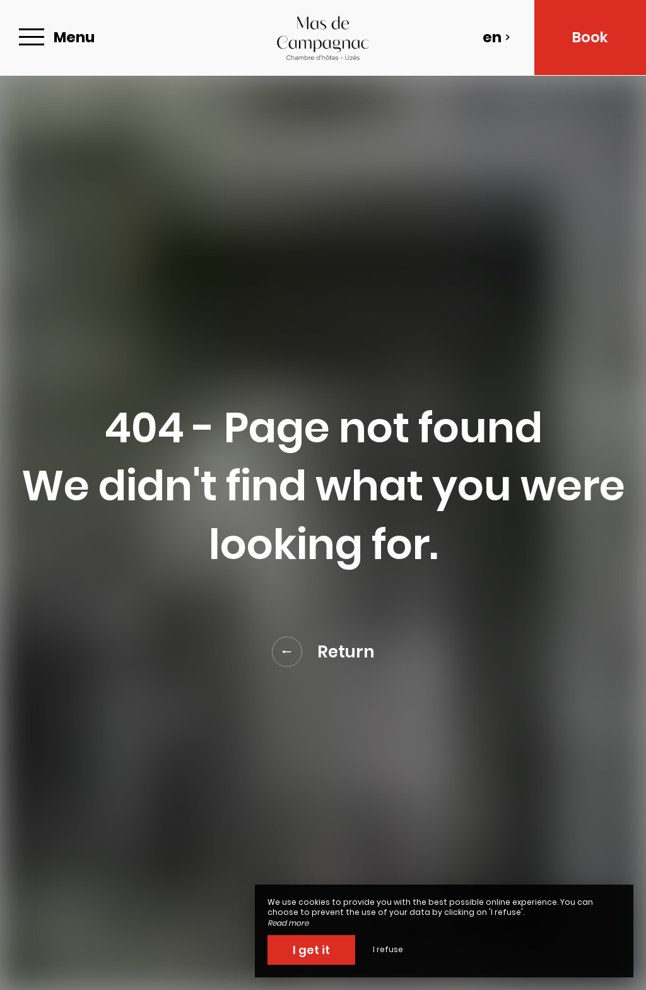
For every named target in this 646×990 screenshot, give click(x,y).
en (496, 37)
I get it (311, 950)
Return (323, 652)
